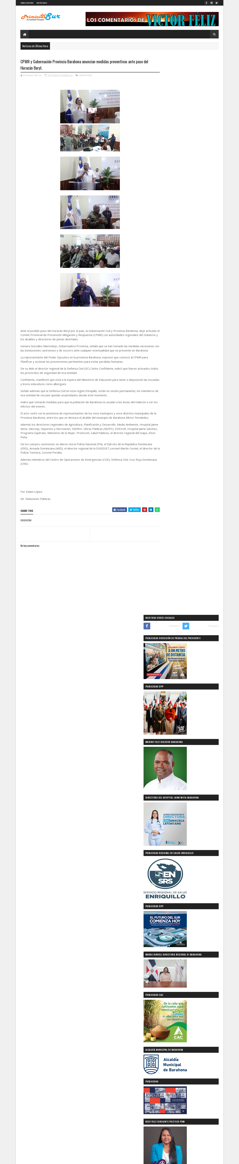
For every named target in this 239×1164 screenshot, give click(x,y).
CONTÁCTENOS (41, 2)
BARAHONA (85, 75)
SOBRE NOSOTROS (27, 2)
